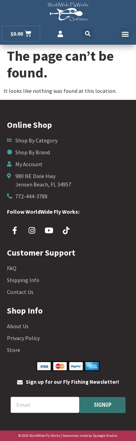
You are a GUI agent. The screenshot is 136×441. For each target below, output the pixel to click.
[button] (87, 33)
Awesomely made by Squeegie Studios (90, 435)
